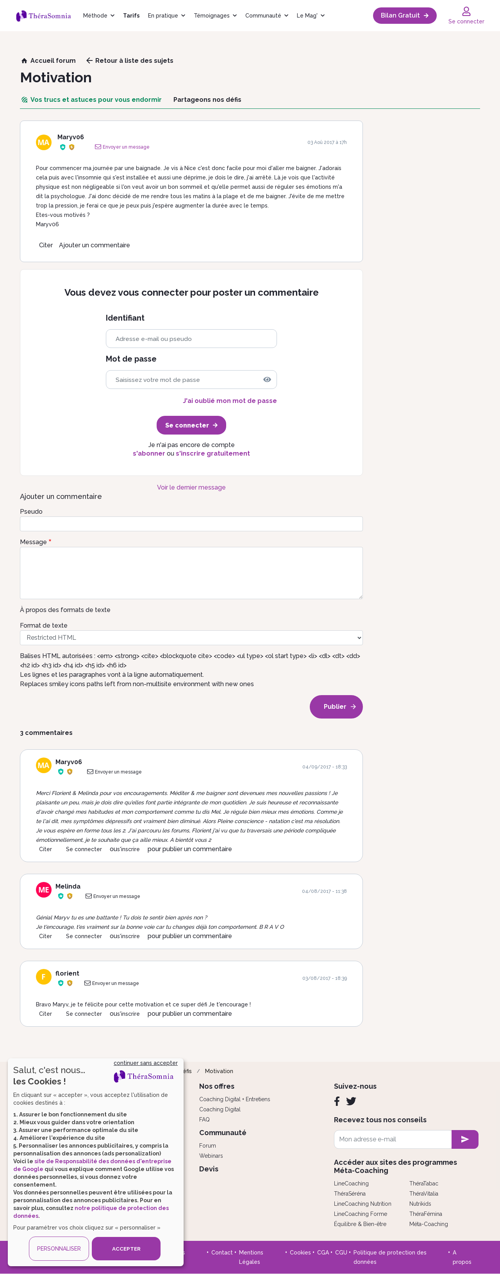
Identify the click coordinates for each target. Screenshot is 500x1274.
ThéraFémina (425, 1214)
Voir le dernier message (191, 487)
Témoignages (212, 15)
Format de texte (44, 625)
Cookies (300, 1252)
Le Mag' (307, 15)
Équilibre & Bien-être (360, 1224)
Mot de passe (131, 359)
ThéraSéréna (350, 1194)
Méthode (95, 15)
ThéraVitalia (423, 1194)
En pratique (163, 15)
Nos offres (216, 1086)
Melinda (67, 886)
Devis (208, 1169)
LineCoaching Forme (360, 1214)
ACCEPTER (126, 1249)
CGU (341, 1252)
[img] (267, 379)
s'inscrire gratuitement (213, 453)
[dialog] (96, 1162)
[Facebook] (337, 1101)
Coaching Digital (220, 1109)
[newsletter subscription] (465, 1139)
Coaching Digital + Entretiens (234, 1099)
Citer (46, 245)
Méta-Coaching (428, 1224)
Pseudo (31, 511)
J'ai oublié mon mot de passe (230, 401)
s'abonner (149, 453)
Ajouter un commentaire (94, 245)
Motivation (219, 1071)
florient (67, 973)
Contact (222, 1252)
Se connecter (84, 849)
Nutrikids (420, 1204)
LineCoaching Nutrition (362, 1204)
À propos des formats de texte (65, 610)
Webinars (211, 1156)
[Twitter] (351, 1101)
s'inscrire (128, 849)
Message (33, 542)
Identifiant (125, 318)
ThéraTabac (423, 1183)
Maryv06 (70, 137)
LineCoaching (351, 1183)
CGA (323, 1252)
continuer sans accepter (146, 1063)
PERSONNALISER (59, 1249)
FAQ (204, 1119)
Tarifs (131, 15)
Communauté (263, 15)
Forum (207, 1146)
